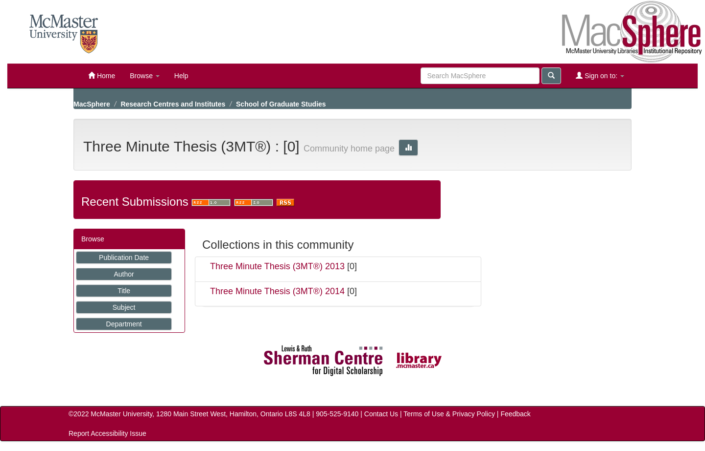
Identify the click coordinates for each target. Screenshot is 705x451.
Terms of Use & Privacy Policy (449, 414)
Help (181, 76)
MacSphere (91, 104)
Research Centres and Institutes (172, 104)
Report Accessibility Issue (107, 433)
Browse (145, 76)
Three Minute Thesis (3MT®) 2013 (277, 266)
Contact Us (381, 414)
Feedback (515, 414)
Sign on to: (600, 75)
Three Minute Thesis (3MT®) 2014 (277, 291)
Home (101, 75)
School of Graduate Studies (281, 104)
